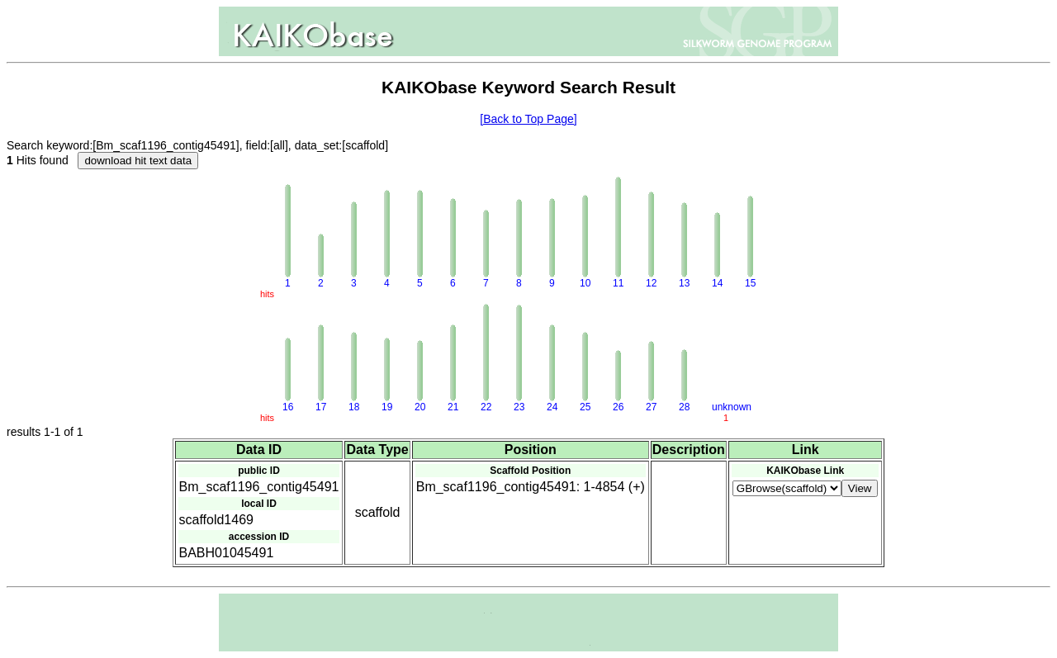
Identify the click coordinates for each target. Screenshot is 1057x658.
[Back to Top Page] (528, 118)
